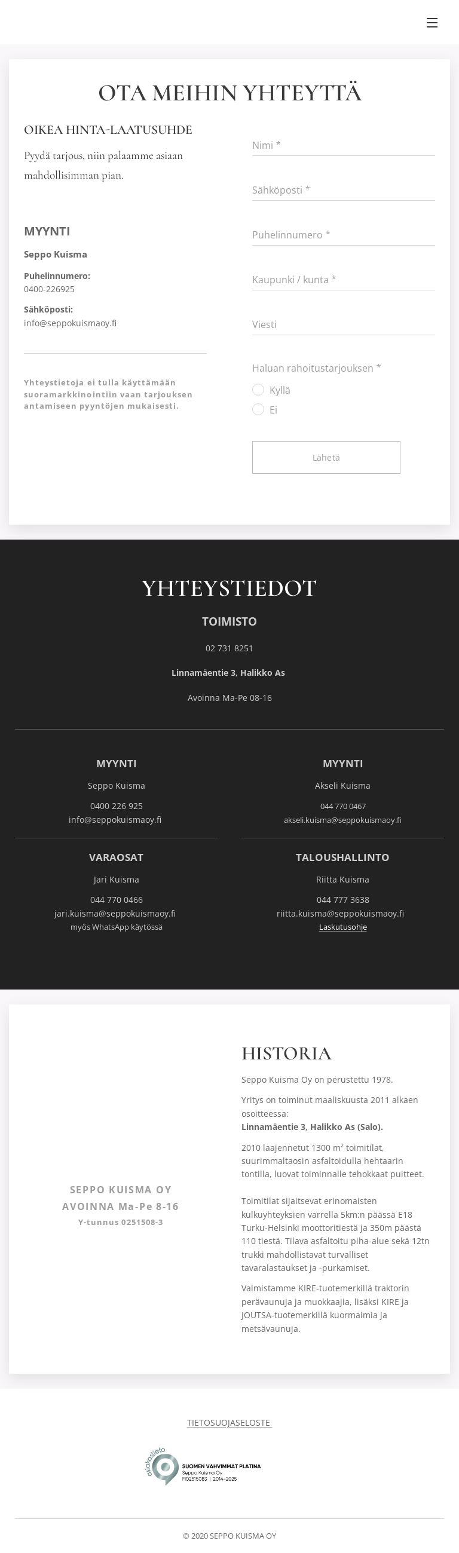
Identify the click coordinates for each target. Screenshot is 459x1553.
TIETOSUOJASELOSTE (230, 1422)
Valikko (432, 22)
